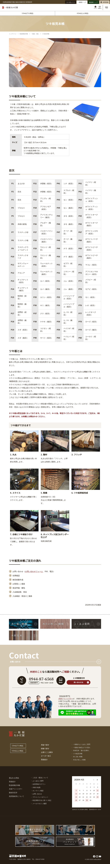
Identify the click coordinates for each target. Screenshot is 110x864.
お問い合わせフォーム (34, 571)
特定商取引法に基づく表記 (41, 800)
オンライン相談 (37, 790)
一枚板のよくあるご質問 (81, 744)
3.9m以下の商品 (27, 13)
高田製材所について (16, 796)
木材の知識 (36, 787)
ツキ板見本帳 (77, 753)
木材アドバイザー (65, 698)
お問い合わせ (37, 794)
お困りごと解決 (47, 752)
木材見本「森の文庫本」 (81, 750)
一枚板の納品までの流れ (81, 747)
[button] (106, 7)
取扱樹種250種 (24, 34)
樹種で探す (45, 748)
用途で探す (45, 745)
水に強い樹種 (77, 756)
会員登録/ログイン (39, 784)
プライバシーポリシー (40, 797)
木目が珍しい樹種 (79, 760)
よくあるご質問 (37, 781)
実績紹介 (44, 759)
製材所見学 (13, 792)
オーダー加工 (46, 756)
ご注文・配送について (40, 777)
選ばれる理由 (14, 778)
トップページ (12, 34)
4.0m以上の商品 (82, 13)
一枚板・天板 (35, 34)
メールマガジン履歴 (39, 803)
